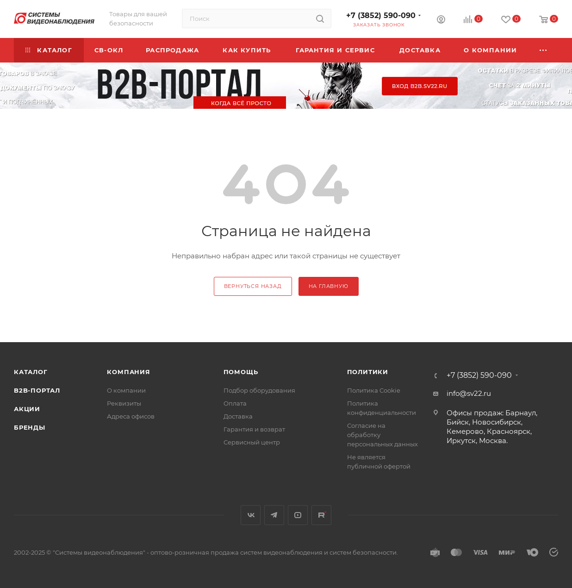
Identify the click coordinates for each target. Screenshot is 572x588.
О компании (126, 390)
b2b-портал (37, 390)
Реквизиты (124, 403)
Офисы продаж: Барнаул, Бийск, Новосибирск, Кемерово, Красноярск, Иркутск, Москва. (492, 426)
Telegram (274, 515)
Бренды (29, 427)
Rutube (321, 515)
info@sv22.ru (469, 393)
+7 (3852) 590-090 (381, 15)
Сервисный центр (252, 442)
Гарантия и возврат (254, 429)
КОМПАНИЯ (128, 371)
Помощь (241, 371)
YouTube (298, 515)
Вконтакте (251, 515)
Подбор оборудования (259, 390)
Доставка (238, 416)
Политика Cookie (373, 390)
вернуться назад (253, 286)
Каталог (31, 371)
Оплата (235, 403)
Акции (27, 409)
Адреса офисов (131, 416)
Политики (367, 371)
